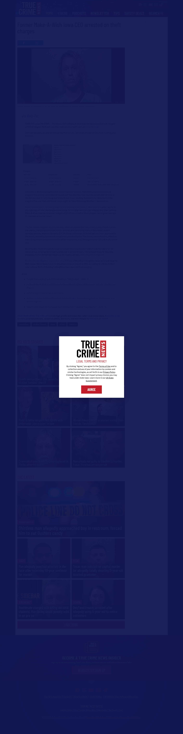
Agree (91, 389)
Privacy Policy (109, 372)
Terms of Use (104, 366)
